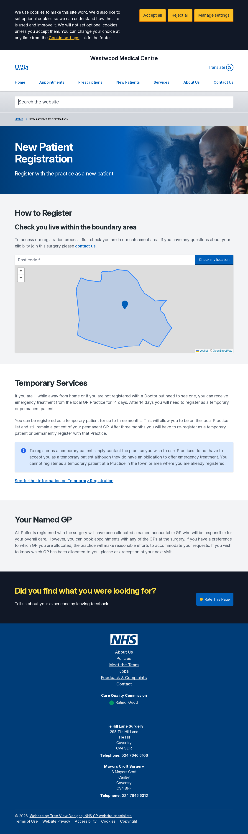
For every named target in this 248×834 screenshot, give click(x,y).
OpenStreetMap (222, 350)
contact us (85, 246)
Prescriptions (90, 82)
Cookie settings (64, 37)
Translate (220, 67)
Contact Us (223, 82)
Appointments (51, 82)
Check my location (214, 259)
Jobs (124, 671)
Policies (124, 658)
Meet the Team (124, 664)
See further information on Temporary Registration (64, 480)
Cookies (108, 821)
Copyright (128, 821)
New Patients (128, 82)
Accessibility (86, 821)
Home (20, 82)
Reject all (180, 15)
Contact (124, 684)
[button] (125, 304)
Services (161, 82)
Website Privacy (56, 821)
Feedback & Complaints (124, 677)
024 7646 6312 (135, 795)
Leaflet (202, 350)
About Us (191, 82)
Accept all (152, 15)
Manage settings (214, 15)
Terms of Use (26, 821)
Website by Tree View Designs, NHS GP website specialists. (81, 815)
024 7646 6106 (134, 755)
